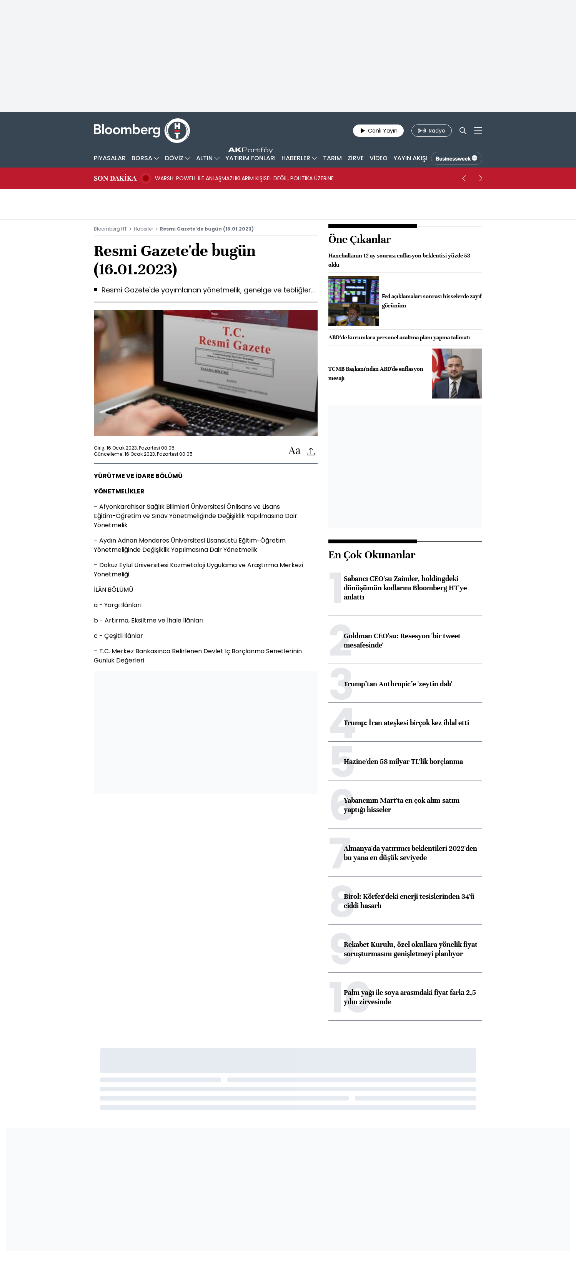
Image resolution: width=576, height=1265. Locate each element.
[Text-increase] (294, 451)
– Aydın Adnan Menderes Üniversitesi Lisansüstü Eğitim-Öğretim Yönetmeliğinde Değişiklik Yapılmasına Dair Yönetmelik (190, 545)
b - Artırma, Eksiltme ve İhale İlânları (148, 620)
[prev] (464, 178)
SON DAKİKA (115, 178)
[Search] (462, 130)
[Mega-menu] (478, 130)
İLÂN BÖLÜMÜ (113, 589)
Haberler (143, 229)
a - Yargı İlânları (118, 605)
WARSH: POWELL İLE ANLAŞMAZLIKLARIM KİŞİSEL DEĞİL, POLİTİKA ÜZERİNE (244, 178)
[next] (480, 178)
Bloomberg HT (110, 229)
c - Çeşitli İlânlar (118, 635)
